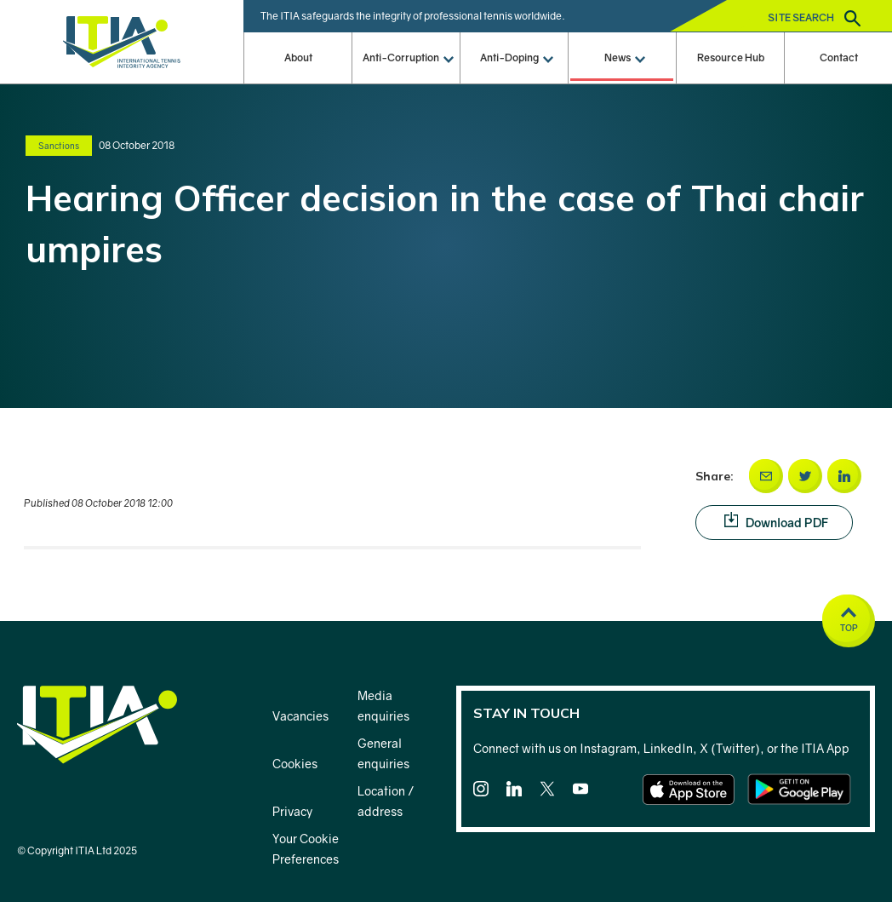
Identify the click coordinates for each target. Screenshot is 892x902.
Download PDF (789, 521)
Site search (814, 18)
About (298, 57)
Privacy (292, 811)
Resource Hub (730, 57)
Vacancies (300, 716)
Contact (839, 57)
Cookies (294, 763)
